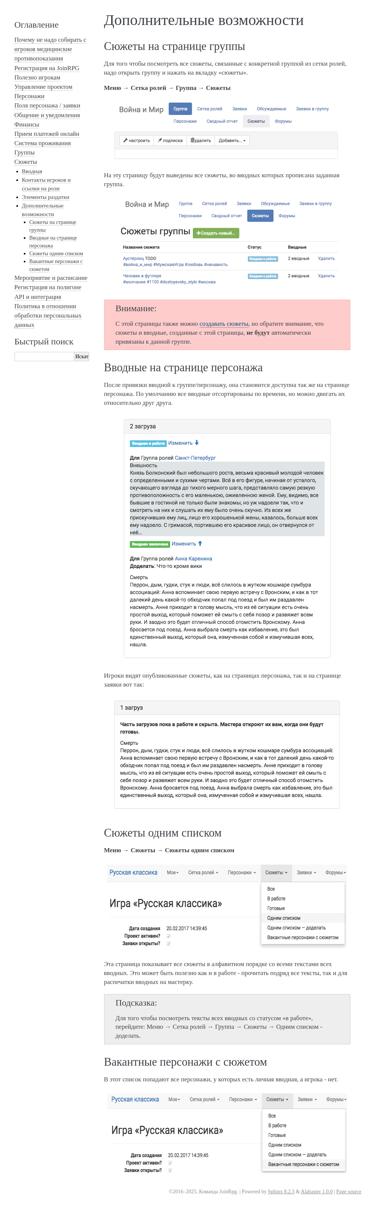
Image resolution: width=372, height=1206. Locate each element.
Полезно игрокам (37, 77)
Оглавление (37, 24)
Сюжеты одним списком (56, 253)
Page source (348, 1191)
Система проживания (43, 143)
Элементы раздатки (45, 197)
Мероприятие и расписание (51, 277)
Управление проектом (44, 86)
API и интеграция (38, 296)
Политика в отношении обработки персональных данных (48, 315)
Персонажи (30, 96)
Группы (25, 152)
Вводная (32, 171)
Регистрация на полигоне (48, 287)
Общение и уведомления (47, 115)
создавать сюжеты (224, 323)
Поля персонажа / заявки (48, 105)
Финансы (27, 124)
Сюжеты (26, 161)
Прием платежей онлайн (47, 133)
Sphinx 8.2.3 (281, 1191)
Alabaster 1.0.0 (316, 1191)
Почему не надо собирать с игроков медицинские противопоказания (51, 49)
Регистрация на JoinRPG (47, 68)
